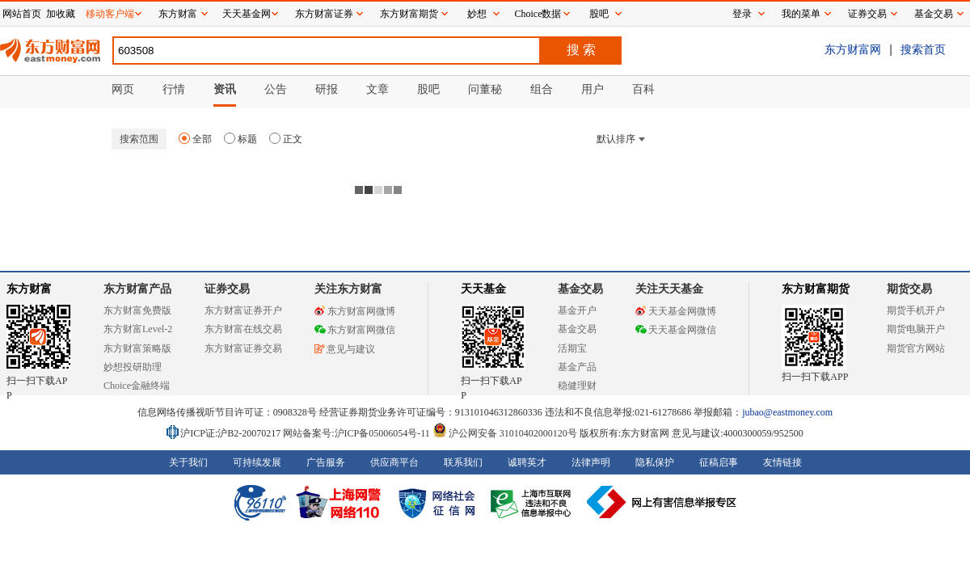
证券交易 (867, 13)
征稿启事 (718, 462)
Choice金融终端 (136, 385)
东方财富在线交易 (243, 329)
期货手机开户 (916, 310)
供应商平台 (394, 462)
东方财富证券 (324, 13)
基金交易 (577, 329)
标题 (240, 139)
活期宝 (572, 348)
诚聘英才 (527, 462)
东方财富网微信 (354, 329)
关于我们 (188, 462)
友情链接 (782, 462)
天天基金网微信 (675, 329)
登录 (742, 13)
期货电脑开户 (916, 329)
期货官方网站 (916, 348)
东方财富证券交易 (243, 348)
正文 (285, 139)
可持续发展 (257, 462)
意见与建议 (344, 349)
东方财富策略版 (137, 348)
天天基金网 (246, 13)
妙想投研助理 (132, 367)
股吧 (599, 13)
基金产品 (577, 367)
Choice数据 (538, 13)
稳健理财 (577, 385)
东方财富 (29, 289)
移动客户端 (110, 13)
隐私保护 (654, 462)
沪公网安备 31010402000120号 (504, 433)
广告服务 (325, 462)
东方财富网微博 (354, 311)
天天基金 (483, 289)
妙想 (477, 13)
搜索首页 (923, 49)
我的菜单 (801, 13)
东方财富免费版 (137, 310)
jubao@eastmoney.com (787, 412)
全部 (195, 139)
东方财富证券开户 (243, 310)
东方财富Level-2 (137, 329)
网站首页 (21, 13)
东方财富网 (852, 49)
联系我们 (463, 462)
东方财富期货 (816, 289)
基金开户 (577, 310)
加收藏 (60, 13)
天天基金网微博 (675, 311)
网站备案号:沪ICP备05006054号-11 (357, 433)
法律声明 (590, 462)
